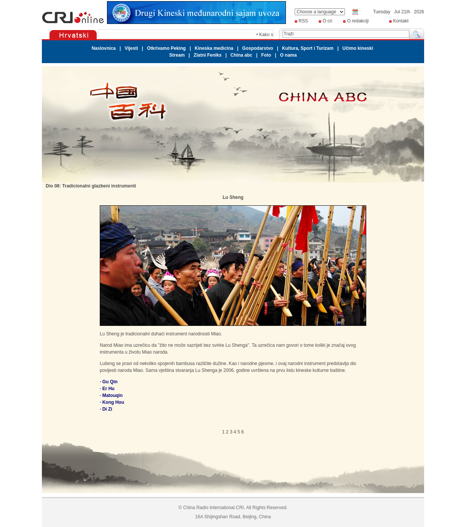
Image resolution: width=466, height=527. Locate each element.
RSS (303, 21)
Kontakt (401, 21)
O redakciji (358, 21)
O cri (327, 21)
